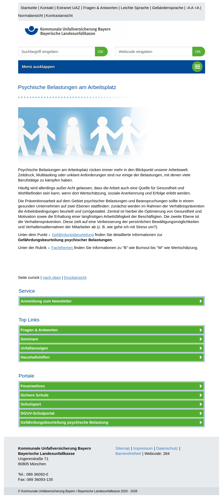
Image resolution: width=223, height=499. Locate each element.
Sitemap (123, 448)
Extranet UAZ (68, 7)
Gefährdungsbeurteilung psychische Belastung (65, 422)
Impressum (142, 448)
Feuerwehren (33, 386)
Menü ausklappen (112, 67)
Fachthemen (61, 247)
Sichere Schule (35, 395)
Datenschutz (167, 448)
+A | (197, 7)
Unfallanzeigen (34, 348)
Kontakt (46, 7)
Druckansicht (75, 277)
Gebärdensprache (167, 7)
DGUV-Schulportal (38, 413)
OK (101, 51)
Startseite (29, 7)
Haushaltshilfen (35, 357)
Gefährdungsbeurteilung (71, 234)
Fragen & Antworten (100, 7)
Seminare (29, 339)
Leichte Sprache (135, 7)
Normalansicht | (31, 15)
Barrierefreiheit (128, 453)
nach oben (52, 277)
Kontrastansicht (59, 15)
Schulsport (31, 404)
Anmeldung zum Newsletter (46, 301)
